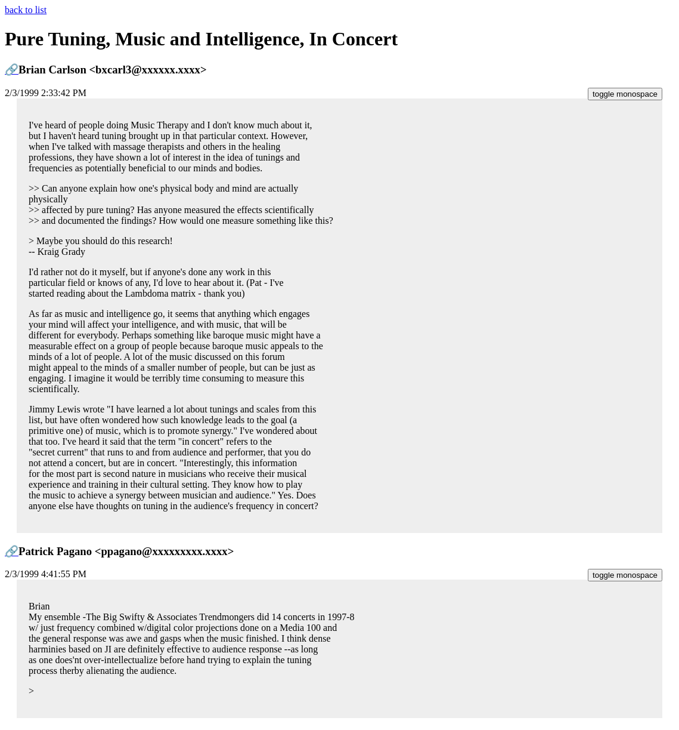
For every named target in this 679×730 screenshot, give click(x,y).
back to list (25, 10)
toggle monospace (625, 94)
